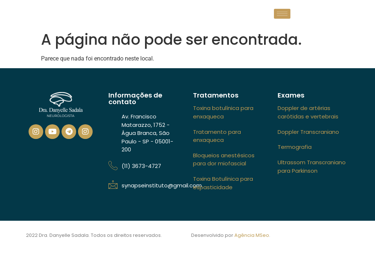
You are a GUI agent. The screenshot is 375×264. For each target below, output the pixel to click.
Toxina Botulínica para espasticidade (223, 183)
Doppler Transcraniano (308, 132)
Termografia (295, 147)
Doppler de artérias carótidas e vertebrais (308, 112)
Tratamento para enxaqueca (217, 136)
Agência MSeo (251, 235)
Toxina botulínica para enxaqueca (223, 112)
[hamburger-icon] (282, 14)
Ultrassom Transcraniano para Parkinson (312, 166)
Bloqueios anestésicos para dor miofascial (224, 159)
